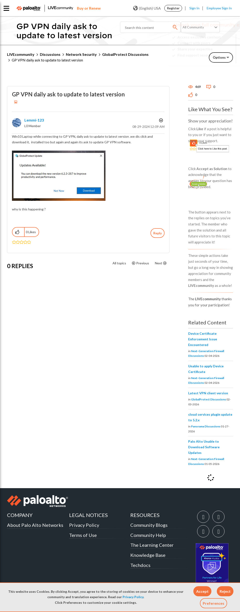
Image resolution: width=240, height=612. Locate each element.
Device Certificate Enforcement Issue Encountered (202, 339)
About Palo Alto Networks (35, 525)
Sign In (194, 8)
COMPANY (20, 515)
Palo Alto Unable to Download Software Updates (204, 447)
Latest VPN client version (208, 393)
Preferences (213, 603)
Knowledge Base (147, 555)
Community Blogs (149, 525)
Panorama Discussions (205, 426)
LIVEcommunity (20, 54)
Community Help (148, 535)
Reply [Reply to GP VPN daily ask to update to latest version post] (157, 233)
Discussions (50, 54)
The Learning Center (152, 545)
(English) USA (147, 8)
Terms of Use (83, 535)
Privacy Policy (133, 597)
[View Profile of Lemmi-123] (34, 120)
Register (173, 8)
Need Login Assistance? (211, 59)
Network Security (81, 54)
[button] (202, 591)
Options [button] (161, 120)
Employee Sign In (219, 8)
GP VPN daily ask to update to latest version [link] (47, 60)
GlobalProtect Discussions (208, 399)
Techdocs (140, 565)
